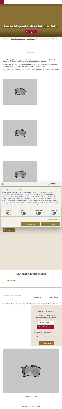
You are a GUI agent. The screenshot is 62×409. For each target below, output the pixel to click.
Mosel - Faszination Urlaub (18, 39)
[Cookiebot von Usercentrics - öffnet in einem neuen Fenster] (49, 184)
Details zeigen (53, 219)
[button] (2, 2)
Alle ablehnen (31, 224)
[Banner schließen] (59, 184)
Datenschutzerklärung (39, 332)
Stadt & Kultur (31, 39)
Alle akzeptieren (50, 224)
